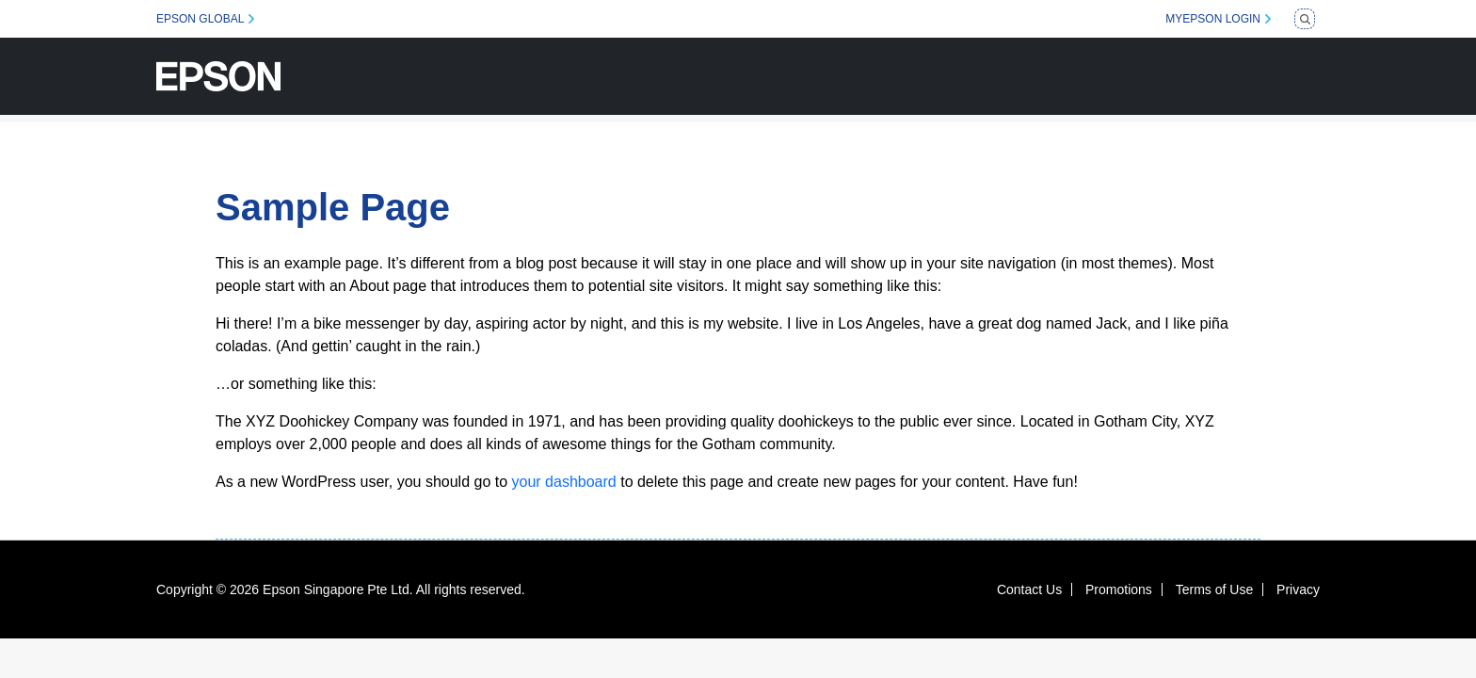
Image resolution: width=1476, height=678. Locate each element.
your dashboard (564, 482)
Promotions (1118, 589)
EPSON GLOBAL (200, 18)
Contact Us (1029, 589)
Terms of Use (1214, 589)
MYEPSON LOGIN (1212, 18)
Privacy (1298, 589)
